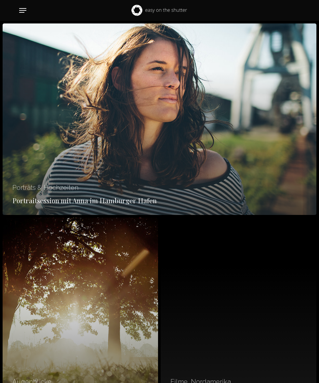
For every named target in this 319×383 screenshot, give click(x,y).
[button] (22, 10)
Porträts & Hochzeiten (45, 188)
